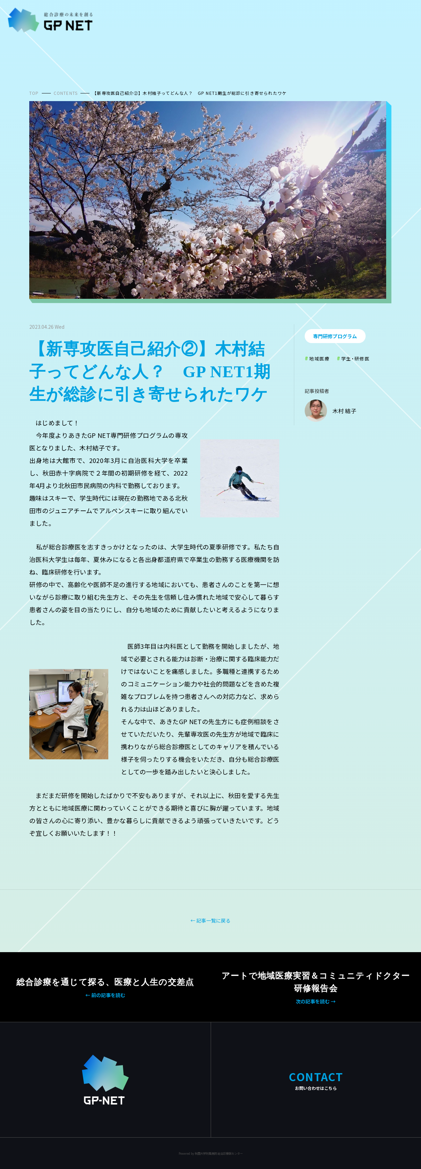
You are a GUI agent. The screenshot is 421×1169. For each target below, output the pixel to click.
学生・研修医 (355, 358)
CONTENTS (66, 93)
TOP (34, 93)
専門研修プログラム (335, 336)
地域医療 (319, 358)
